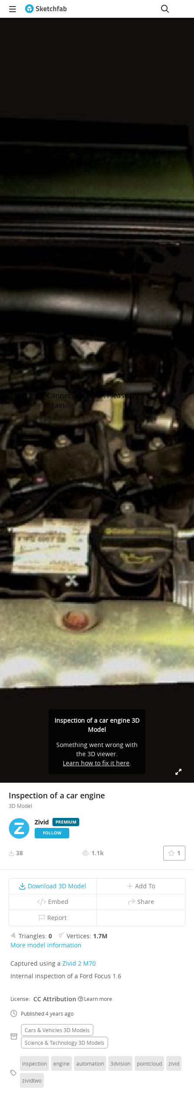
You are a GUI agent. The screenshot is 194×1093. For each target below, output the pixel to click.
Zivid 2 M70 (79, 963)
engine (61, 1063)
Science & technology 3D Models (64, 1042)
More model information (45, 945)
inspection (34, 1063)
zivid (173, 1063)
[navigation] (12, 8)
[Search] (165, 8)
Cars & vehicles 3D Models (57, 1030)
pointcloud (149, 1063)
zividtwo (32, 1080)
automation (90, 1063)
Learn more (95, 998)
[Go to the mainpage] (46, 8)
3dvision (120, 1063)
